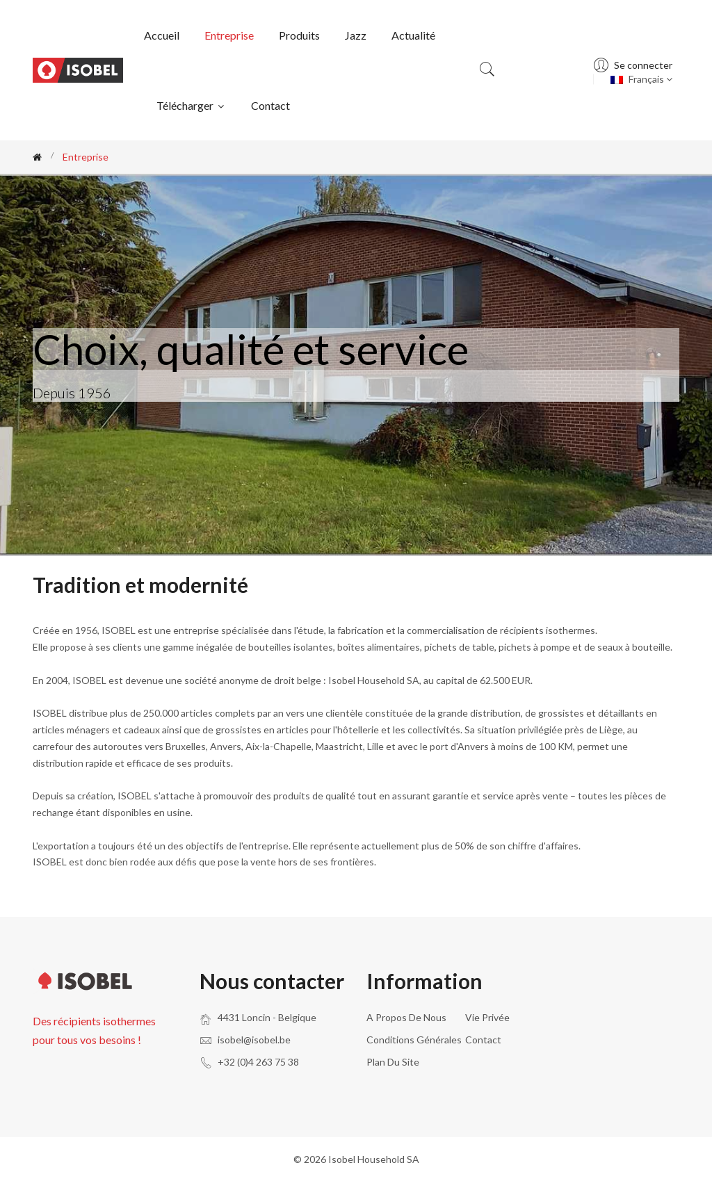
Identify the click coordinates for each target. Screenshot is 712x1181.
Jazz (355, 35)
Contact (270, 105)
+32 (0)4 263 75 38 (258, 1062)
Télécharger (191, 105)
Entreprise (229, 35)
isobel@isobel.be (254, 1039)
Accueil (161, 35)
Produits (299, 35)
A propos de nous (406, 1017)
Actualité (413, 35)
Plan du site (392, 1062)
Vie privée (487, 1017)
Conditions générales (414, 1039)
